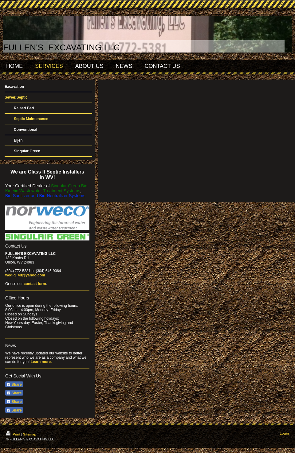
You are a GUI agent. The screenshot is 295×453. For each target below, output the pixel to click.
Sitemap (29, 434)
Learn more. (41, 362)
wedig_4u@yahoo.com (25, 275)
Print (13, 434)
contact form (35, 284)
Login (284, 433)
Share (14, 384)
